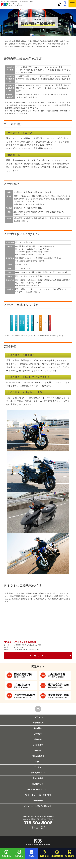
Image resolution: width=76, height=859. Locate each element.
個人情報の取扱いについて (38, 789)
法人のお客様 (38, 778)
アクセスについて (38, 656)
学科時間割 (38, 800)
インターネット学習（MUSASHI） (38, 806)
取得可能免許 (38, 723)
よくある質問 (38, 745)
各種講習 (38, 750)
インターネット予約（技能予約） (38, 795)
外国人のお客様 (38, 756)
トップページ (38, 717)
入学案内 (38, 734)
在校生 (38, 762)
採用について (38, 784)
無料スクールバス (38, 773)
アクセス (38, 767)
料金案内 (38, 728)
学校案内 (38, 739)
